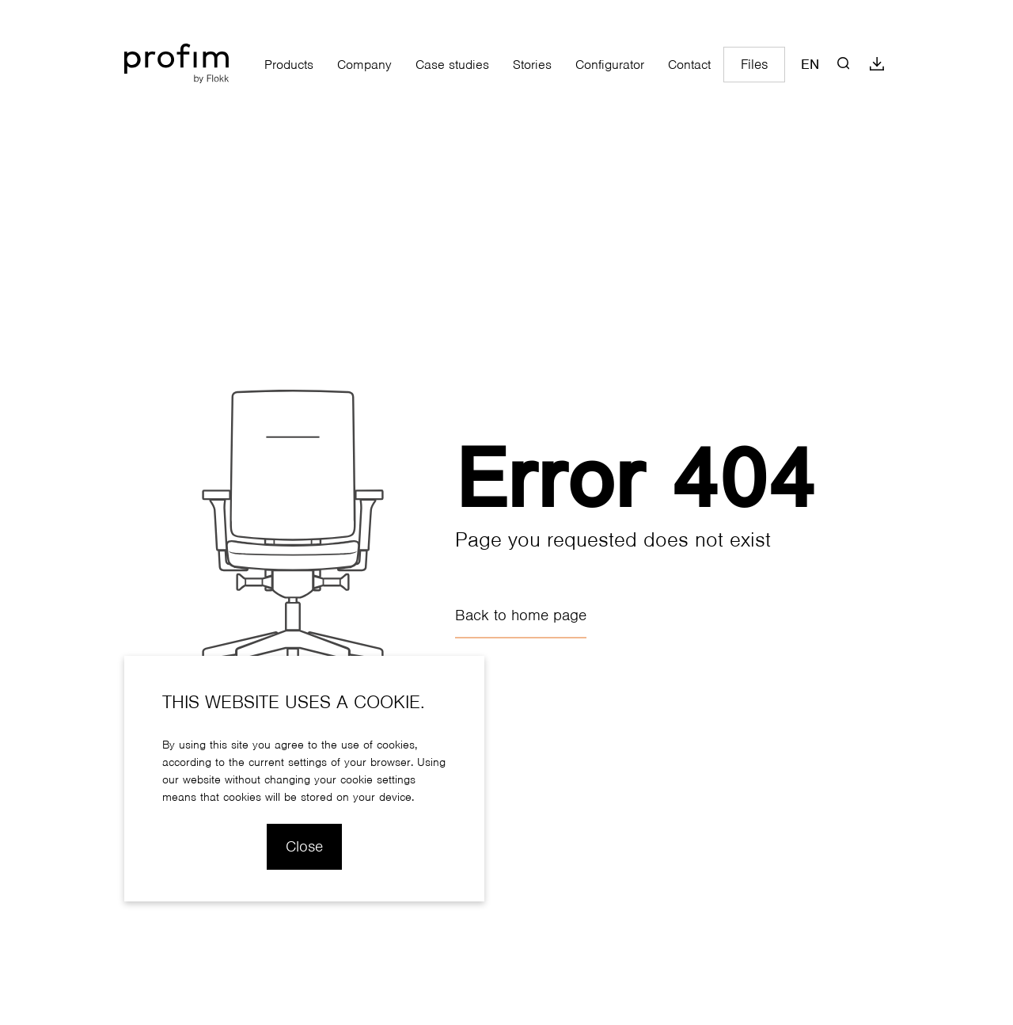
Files (754, 65)
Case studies (452, 64)
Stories (532, 64)
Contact (689, 64)
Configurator (609, 64)
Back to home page (520, 615)
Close (304, 847)
